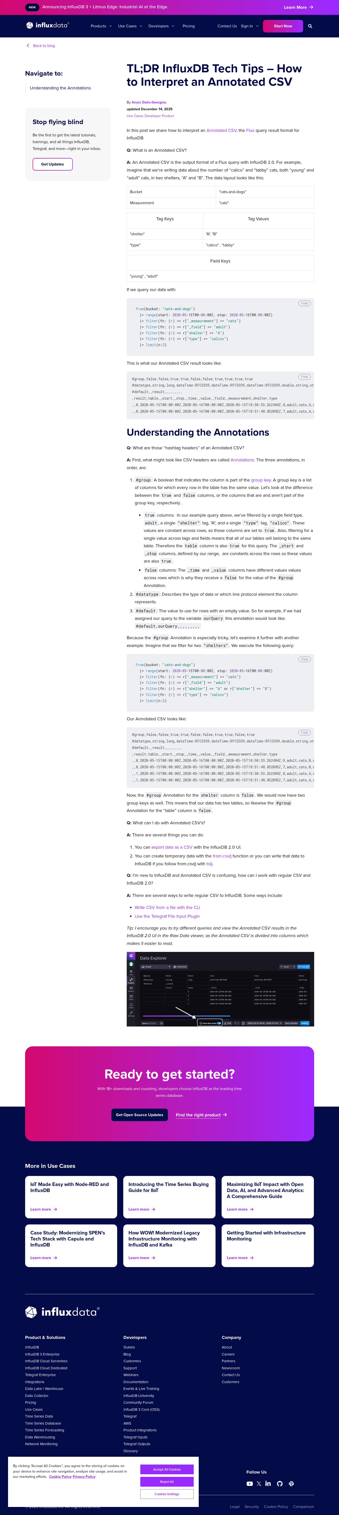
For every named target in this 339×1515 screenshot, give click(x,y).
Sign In (247, 26)
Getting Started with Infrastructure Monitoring (266, 1228)
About (227, 1340)
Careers (228, 1347)
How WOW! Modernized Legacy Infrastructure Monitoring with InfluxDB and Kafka (164, 1231)
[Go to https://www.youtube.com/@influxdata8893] (250, 1476)
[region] (103, 1482)
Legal (235, 1499)
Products (98, 26)
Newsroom (231, 1361)
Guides (129, 1340)
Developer (153, 116)
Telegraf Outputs (136, 1437)
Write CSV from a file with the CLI (167, 900)
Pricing (189, 26)
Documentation (135, 1375)
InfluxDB (32, 1340)
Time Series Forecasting (44, 1423)
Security (252, 1499)
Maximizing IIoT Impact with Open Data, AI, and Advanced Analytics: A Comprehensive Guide (265, 1183)
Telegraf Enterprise (40, 1368)
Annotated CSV (221, 130)
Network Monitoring (41, 1437)
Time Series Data (39, 1409)
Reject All (167, 1481)
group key (261, 477)
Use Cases (127, 26)
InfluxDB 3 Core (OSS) (141, 1402)
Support (130, 1361)
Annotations (242, 457)
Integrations (34, 1375)
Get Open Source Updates (139, 1108)
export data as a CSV (172, 840)
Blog (127, 1347)
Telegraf (130, 1409)
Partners (228, 1354)
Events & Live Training (141, 1381)
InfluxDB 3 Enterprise (42, 1347)
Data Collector (36, 1388)
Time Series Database (43, 1416)
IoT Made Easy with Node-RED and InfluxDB (69, 1180)
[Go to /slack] (291, 1476)
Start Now (283, 26)
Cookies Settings (167, 1494)
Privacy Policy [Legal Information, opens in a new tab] (84, 1476)
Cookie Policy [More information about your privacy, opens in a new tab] (60, 1476)
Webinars (131, 1368)
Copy (304, 303)
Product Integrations (140, 1423)
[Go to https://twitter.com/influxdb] (259, 1477)
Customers (132, 1354)
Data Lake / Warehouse (44, 1381)
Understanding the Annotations (60, 88)
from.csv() (222, 849)
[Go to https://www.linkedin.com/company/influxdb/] (268, 1476)
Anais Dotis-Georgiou (149, 102)
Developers (159, 26)
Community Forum (138, 1395)
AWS (127, 1416)
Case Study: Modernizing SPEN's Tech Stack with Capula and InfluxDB (67, 1231)
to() (209, 856)
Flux (250, 130)
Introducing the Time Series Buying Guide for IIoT (168, 1180)
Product (168, 116)
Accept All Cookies (167, 1469)
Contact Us (227, 26)
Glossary (130, 1444)
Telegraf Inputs (135, 1430)
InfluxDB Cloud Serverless (46, 1354)
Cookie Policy (276, 1499)
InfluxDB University (138, 1388)
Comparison (303, 1499)
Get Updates (52, 164)
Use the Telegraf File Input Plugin (167, 909)
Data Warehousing (40, 1430)
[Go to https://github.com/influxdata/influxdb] (279, 1476)
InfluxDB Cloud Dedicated (46, 1361)
